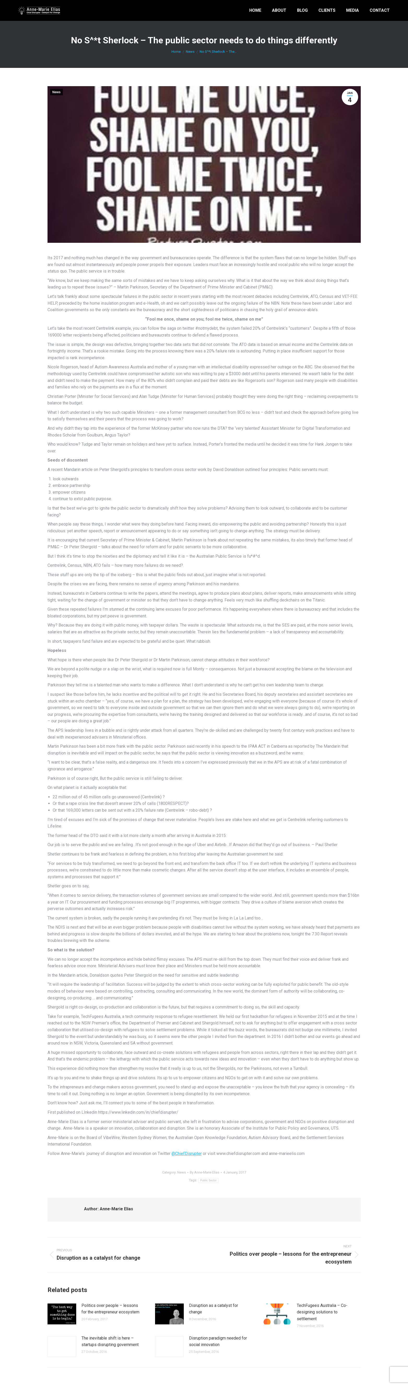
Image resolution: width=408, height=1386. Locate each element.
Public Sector (208, 1180)
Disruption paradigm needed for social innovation (218, 1341)
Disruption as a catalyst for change (213, 1309)
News (56, 92)
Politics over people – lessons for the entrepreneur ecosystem (110, 1309)
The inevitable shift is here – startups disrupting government (110, 1341)
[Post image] (62, 1314)
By (204, 1172)
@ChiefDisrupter (187, 1153)
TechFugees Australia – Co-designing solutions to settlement (322, 1312)
